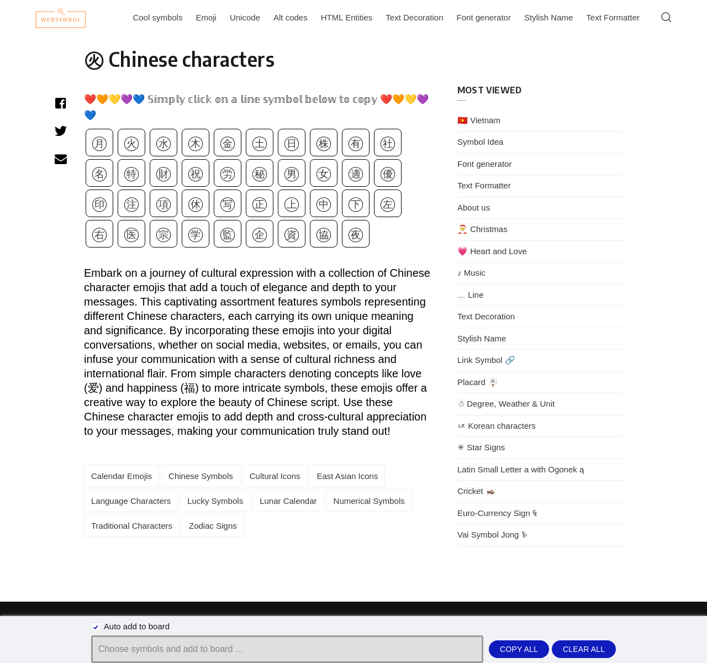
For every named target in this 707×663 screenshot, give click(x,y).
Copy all (519, 649)
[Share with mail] (60, 158)
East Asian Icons (347, 476)
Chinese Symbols (200, 476)
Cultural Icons (275, 476)
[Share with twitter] (60, 131)
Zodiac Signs (213, 525)
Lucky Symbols (215, 501)
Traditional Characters (131, 525)
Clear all (584, 649)
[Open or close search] (666, 18)
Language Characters (131, 501)
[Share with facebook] (60, 103)
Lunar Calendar (288, 501)
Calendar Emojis (121, 476)
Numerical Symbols (369, 501)
